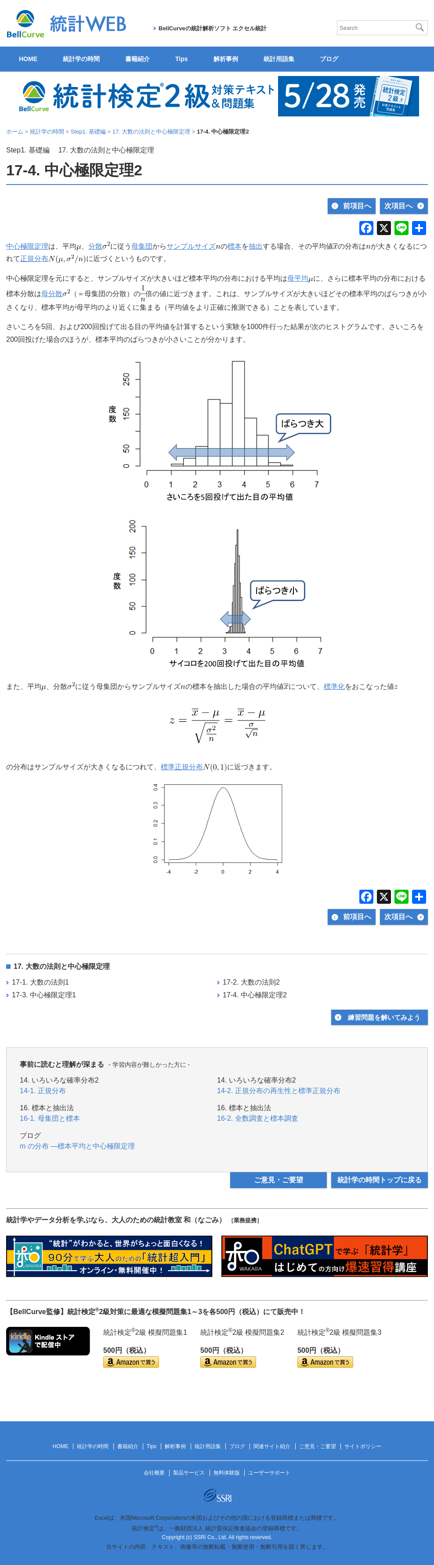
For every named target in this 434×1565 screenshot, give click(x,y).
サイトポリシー (362, 1446)
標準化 (334, 686)
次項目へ (398, 206)
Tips (181, 58)
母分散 (51, 293)
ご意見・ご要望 (278, 1180)
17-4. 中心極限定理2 (255, 995)
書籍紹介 (137, 58)
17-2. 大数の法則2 (251, 982)
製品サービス (189, 1473)
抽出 (256, 246)
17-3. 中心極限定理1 (44, 995)
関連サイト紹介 (271, 1446)
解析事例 (225, 58)
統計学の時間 (81, 58)
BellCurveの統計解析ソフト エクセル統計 (213, 28)
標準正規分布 (182, 767)
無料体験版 (226, 1473)
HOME (28, 58)
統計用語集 (279, 58)
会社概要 (154, 1473)
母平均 (297, 278)
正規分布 (34, 258)
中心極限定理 (27, 246)
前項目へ (357, 206)
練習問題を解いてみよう (384, 1017)
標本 (235, 246)
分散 (95, 246)
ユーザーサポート (269, 1473)
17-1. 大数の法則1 (40, 982)
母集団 (141, 246)
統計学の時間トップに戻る (379, 1180)
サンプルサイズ (191, 246)
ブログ (329, 58)
